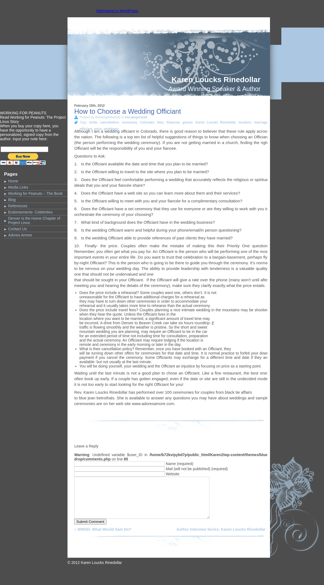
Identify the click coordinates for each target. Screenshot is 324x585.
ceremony (129, 122)
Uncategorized (136, 117)
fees (160, 122)
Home (13, 181)
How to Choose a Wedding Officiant (127, 111)
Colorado (147, 122)
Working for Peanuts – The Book (35, 193)
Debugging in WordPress (117, 11)
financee (173, 122)
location (245, 122)
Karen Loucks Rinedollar (216, 79)
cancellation (109, 122)
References (18, 206)
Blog (12, 200)
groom (188, 122)
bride (93, 122)
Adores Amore (20, 235)
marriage (261, 122)
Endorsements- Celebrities (30, 212)
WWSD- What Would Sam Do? (104, 537)
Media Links (18, 187)
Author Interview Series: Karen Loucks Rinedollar (220, 537)
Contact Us (17, 229)
